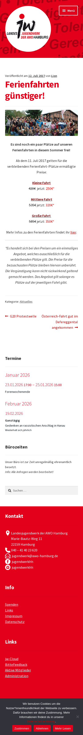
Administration (16, 676)
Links (9, 610)
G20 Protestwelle (23, 316)
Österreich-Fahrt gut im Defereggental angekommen (60, 321)
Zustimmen (21, 728)
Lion (54, 76)
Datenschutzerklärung (41, 721)
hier (73, 232)
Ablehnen (42, 728)
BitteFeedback (16, 664)
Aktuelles (26, 302)
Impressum (13, 616)
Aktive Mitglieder (18, 670)
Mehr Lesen (63, 728)
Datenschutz (15, 621)
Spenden (11, 604)
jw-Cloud (11, 659)
